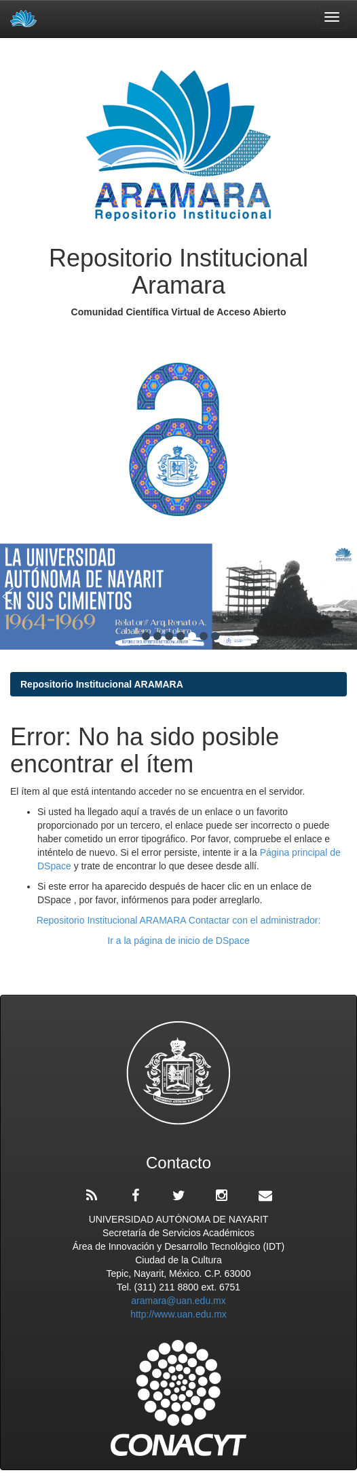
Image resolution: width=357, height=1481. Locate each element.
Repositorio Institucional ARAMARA (101, 684)
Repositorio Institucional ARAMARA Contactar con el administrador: (179, 920)
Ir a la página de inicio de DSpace (178, 940)
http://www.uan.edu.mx (178, 1314)
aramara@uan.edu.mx (178, 1300)
